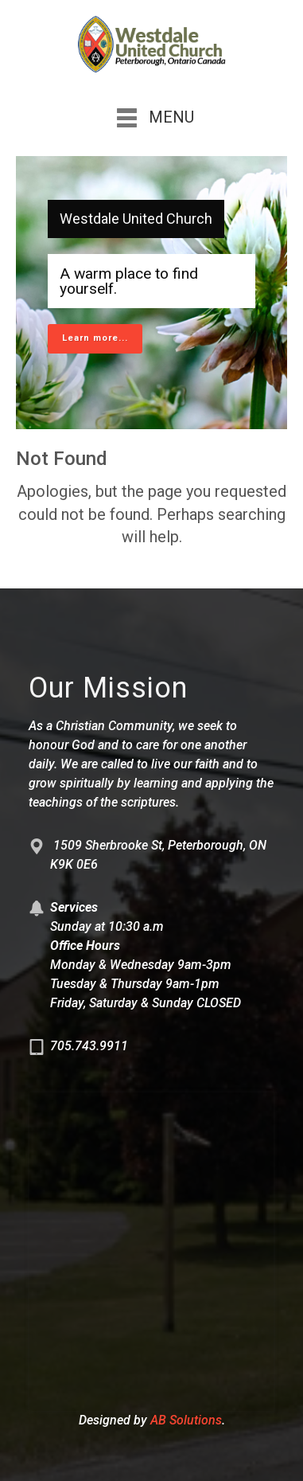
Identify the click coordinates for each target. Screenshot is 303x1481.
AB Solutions (186, 1420)
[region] (151, 292)
